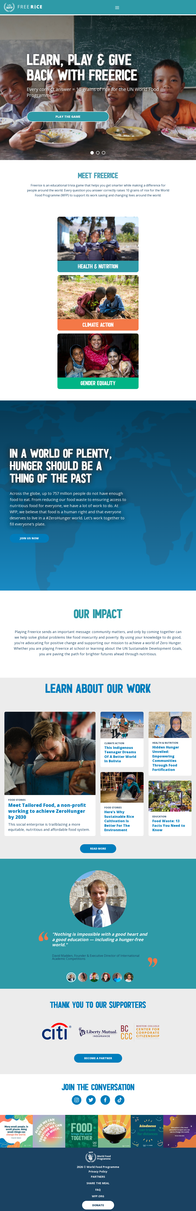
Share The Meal (98, 1183)
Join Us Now (29, 538)
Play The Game (68, 116)
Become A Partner (98, 1058)
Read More (98, 848)
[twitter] (91, 1100)
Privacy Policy (98, 1171)
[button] (117, 7)
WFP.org (98, 1196)
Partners (98, 1176)
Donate (98, 1205)
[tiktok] (119, 1100)
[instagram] (76, 1100)
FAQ (98, 1189)
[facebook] (105, 1100)
